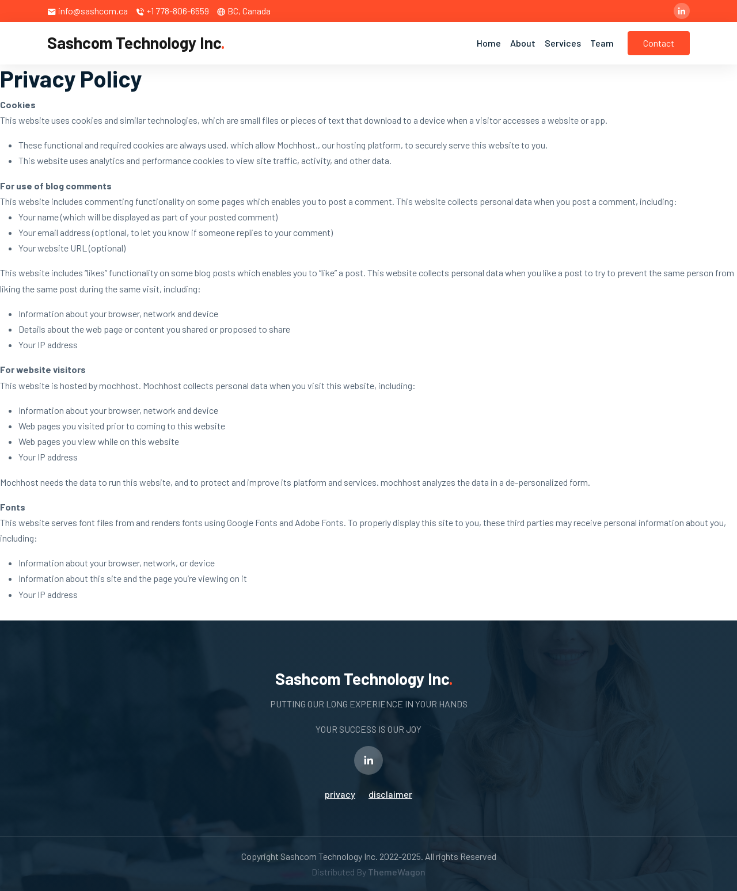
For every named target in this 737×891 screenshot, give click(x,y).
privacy (340, 794)
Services (563, 42)
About (522, 42)
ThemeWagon (397, 871)
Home (489, 42)
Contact (658, 42)
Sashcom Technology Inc (136, 42)
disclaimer (390, 794)
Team (602, 42)
